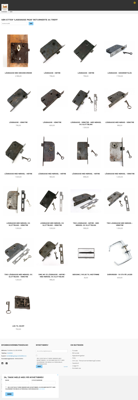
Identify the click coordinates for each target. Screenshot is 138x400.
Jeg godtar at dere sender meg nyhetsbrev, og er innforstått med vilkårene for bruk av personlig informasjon (50, 361)
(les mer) (42, 389)
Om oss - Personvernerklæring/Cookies (86, 361)
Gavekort (75, 364)
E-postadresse (43, 381)
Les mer (66, 367)
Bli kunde (75, 353)
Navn (17, 381)
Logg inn (75, 366)
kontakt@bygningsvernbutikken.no (16, 356)
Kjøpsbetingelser (78, 356)
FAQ (74, 358)
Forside (75, 351)
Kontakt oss (76, 369)
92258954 (10, 353)
